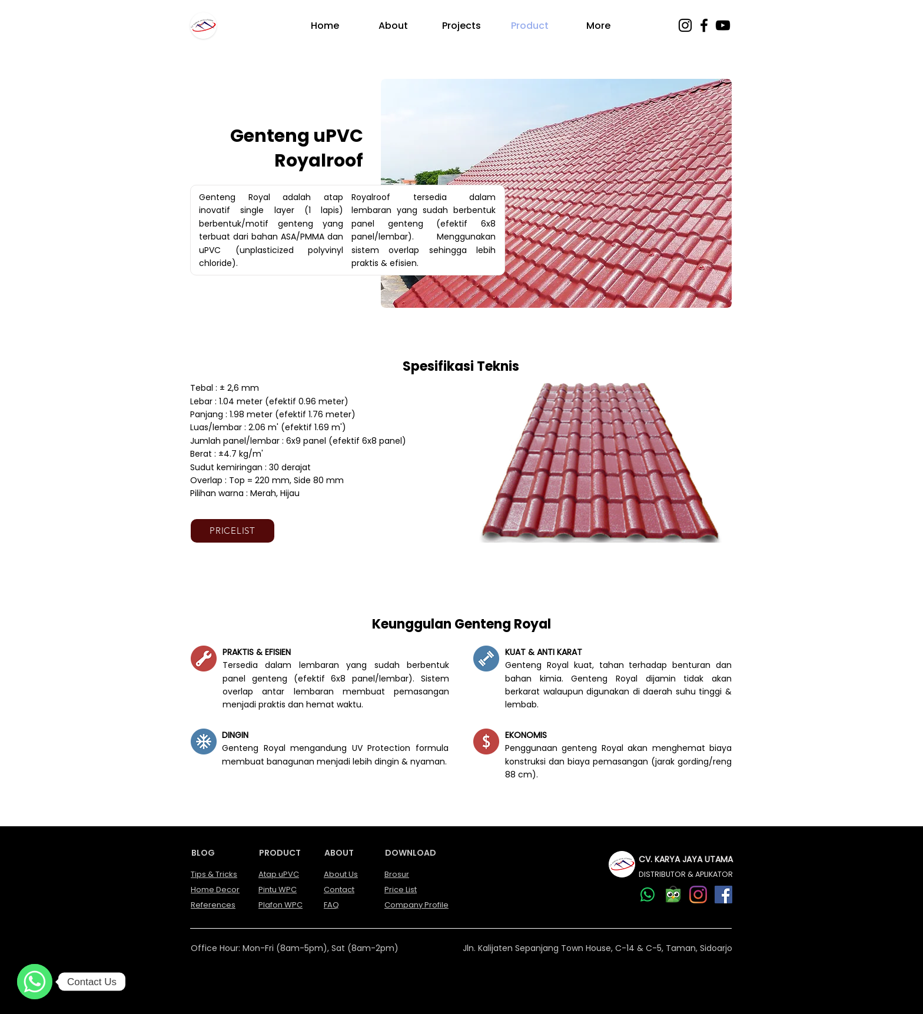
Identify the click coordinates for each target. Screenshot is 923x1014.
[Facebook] (704, 25)
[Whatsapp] (647, 894)
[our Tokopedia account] (673, 894)
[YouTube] (723, 25)
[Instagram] (685, 25)
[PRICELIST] (232, 531)
